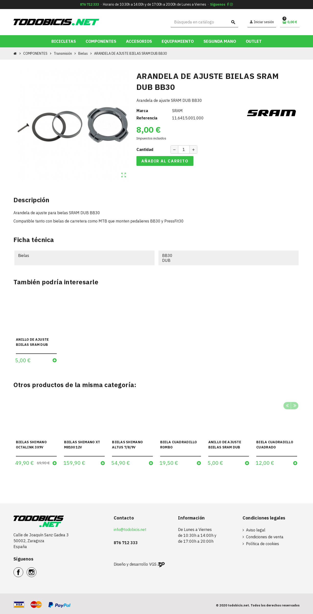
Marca (142, 110)
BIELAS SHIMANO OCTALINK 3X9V (31, 444)
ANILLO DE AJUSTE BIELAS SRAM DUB (32, 342)
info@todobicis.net (130, 529)
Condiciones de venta (264, 536)
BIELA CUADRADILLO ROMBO (178, 444)
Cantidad (144, 149)
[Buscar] (204, 22)
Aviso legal (255, 530)
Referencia (146, 118)
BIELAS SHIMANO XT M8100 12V (82, 444)
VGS (152, 564)
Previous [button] (287, 405)
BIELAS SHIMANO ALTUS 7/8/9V (127, 444)
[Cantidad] (184, 149)
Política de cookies (262, 543)
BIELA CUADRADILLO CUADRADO (274, 444)
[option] (36, 433)
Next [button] (294, 405)
